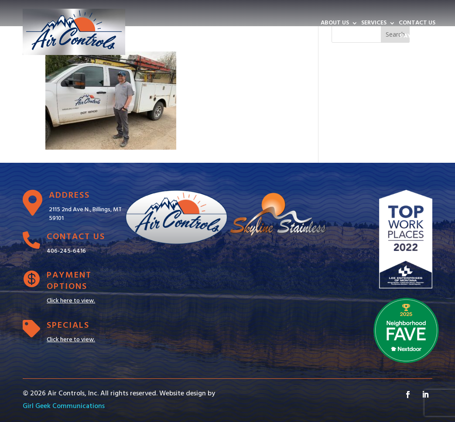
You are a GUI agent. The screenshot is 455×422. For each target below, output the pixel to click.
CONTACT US (417, 24)
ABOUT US (335, 24)
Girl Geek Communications (64, 406)
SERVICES (374, 24)
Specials (68, 326)
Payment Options (69, 281)
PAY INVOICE (417, 37)
